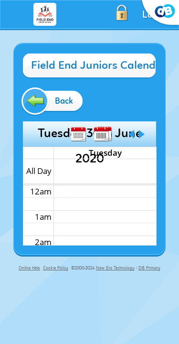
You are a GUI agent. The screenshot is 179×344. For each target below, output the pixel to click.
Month (78, 134)
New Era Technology (115, 268)
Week (101, 134)
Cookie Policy (55, 268)
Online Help (29, 268)
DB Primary (149, 268)
